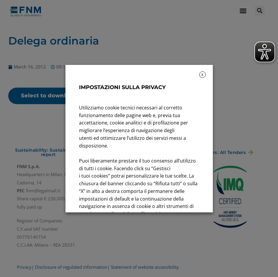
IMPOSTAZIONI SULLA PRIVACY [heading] (122, 87)
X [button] (202, 74)
